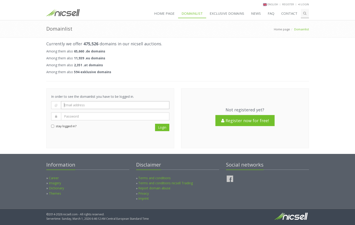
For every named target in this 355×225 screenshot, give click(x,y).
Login (303, 4)
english (272, 4)
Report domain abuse (154, 188)
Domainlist (192, 13)
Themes (55, 193)
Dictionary (56, 188)
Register (288, 4)
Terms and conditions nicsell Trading (165, 183)
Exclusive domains (227, 13)
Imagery (55, 183)
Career (54, 178)
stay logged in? (63, 126)
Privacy (143, 193)
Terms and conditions (154, 178)
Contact (289, 13)
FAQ (271, 13)
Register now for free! (245, 120)
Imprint (143, 198)
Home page (164, 13)
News (256, 13)
